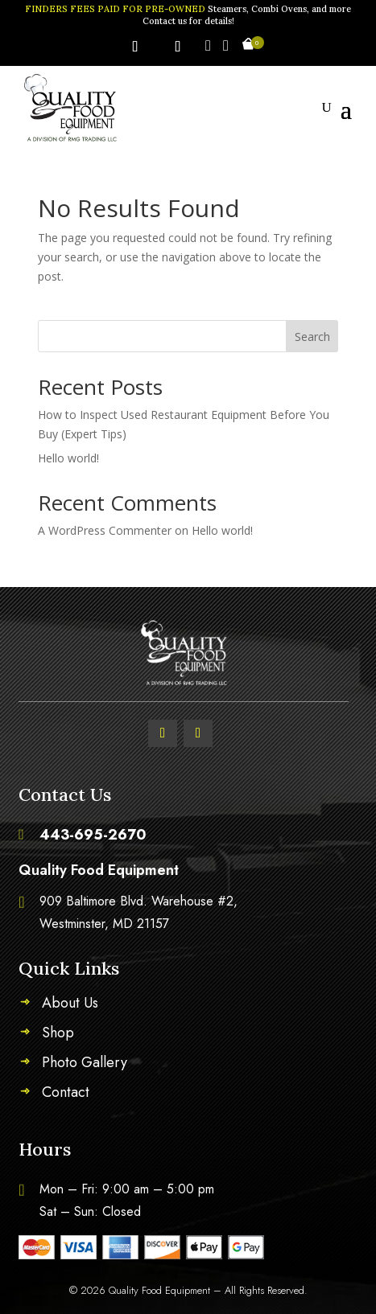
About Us (70, 1005)
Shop (58, 1035)
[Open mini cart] (248, 46)
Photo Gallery (84, 1065)
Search (312, 336)
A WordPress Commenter (104, 530)
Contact (65, 1094)
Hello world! (68, 458)
